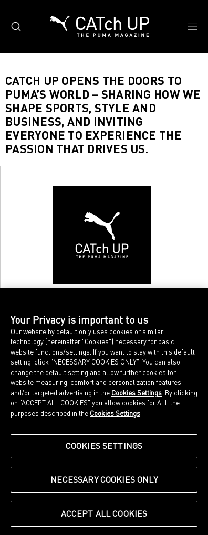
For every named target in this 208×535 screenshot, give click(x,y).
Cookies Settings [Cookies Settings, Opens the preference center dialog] (104, 446)
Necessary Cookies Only (104, 479)
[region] (104, 411)
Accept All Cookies (104, 513)
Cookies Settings (136, 393)
